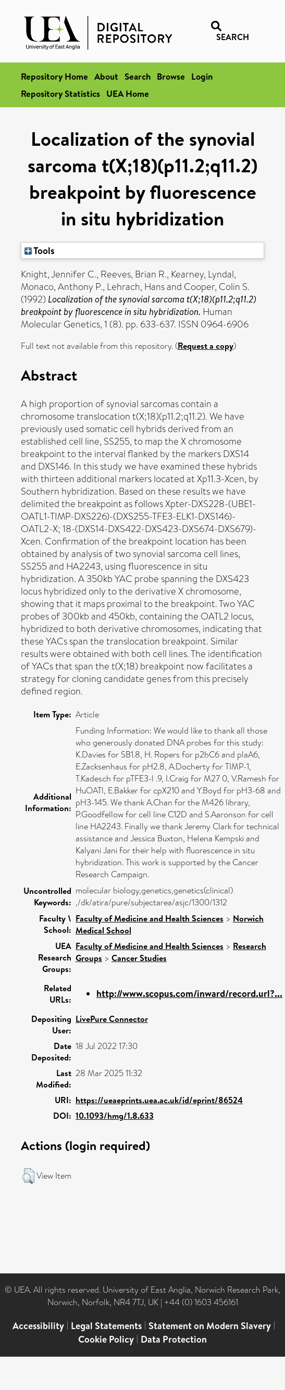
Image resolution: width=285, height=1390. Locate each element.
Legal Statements (106, 1325)
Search (138, 76)
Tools (39, 250)
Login (202, 76)
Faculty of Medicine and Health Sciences (150, 918)
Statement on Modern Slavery (209, 1325)
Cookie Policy (106, 1339)
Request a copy (205, 345)
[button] (28, 1176)
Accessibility (38, 1325)
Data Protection (174, 1339)
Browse (171, 76)
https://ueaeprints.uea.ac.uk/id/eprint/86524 (159, 1100)
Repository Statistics (60, 93)
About (106, 76)
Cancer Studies (139, 958)
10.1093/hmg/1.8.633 (115, 1115)
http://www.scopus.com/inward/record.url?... (189, 993)
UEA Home (127, 93)
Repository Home (54, 76)
